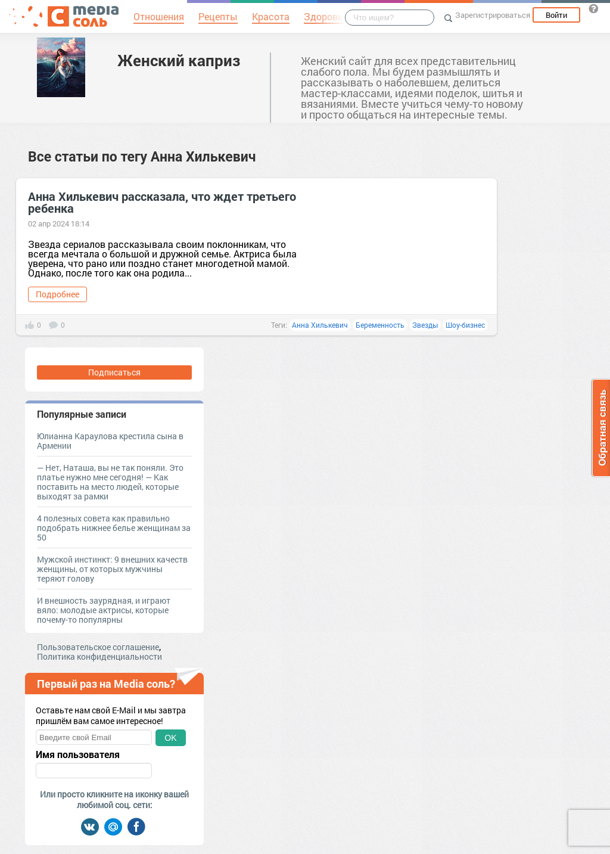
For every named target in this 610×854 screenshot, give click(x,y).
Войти (556, 15)
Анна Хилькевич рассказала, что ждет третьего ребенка (162, 202)
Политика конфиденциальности (99, 656)
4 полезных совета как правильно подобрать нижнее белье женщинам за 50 (114, 528)
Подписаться (114, 372)
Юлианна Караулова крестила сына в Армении (110, 440)
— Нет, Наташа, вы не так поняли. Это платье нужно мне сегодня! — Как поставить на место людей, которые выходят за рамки (110, 482)
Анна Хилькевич (320, 325)
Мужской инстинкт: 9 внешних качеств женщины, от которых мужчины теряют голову (112, 569)
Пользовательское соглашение (98, 647)
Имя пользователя (78, 754)
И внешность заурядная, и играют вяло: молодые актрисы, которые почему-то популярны (103, 610)
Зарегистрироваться (492, 15)
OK (170, 738)
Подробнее (57, 294)
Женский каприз (178, 60)
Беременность (380, 325)
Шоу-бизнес (465, 325)
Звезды (425, 325)
